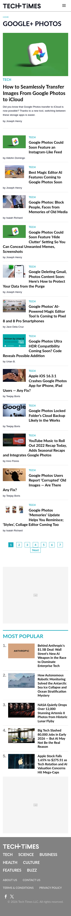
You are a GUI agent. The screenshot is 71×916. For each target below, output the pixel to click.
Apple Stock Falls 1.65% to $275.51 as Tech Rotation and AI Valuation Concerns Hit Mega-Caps (52, 764)
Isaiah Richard (14, 217)
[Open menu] (64, 6)
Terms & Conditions (18, 887)
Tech (7, 80)
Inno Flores (12, 461)
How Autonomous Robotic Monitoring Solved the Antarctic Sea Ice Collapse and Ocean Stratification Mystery (52, 685)
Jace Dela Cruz (15, 326)
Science (26, 854)
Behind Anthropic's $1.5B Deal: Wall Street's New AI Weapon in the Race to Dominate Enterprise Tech (52, 656)
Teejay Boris (13, 396)
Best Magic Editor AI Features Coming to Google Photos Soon (45, 177)
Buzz (32, 870)
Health (10, 862)
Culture (31, 862)
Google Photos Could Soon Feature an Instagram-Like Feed (46, 147)
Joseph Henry (14, 121)
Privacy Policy (50, 887)
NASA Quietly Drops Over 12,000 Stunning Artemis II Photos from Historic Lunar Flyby (52, 713)
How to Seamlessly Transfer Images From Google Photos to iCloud (34, 93)
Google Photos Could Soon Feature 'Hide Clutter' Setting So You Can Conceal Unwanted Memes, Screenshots (34, 242)
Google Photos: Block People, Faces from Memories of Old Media (48, 207)
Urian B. (11, 361)
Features (12, 870)
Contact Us (31, 880)
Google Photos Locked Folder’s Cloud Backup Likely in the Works (47, 415)
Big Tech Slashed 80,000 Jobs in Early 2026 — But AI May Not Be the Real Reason (52, 738)
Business (48, 854)
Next (35, 550)
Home (6, 17)
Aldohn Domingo (15, 158)
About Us (10, 880)
